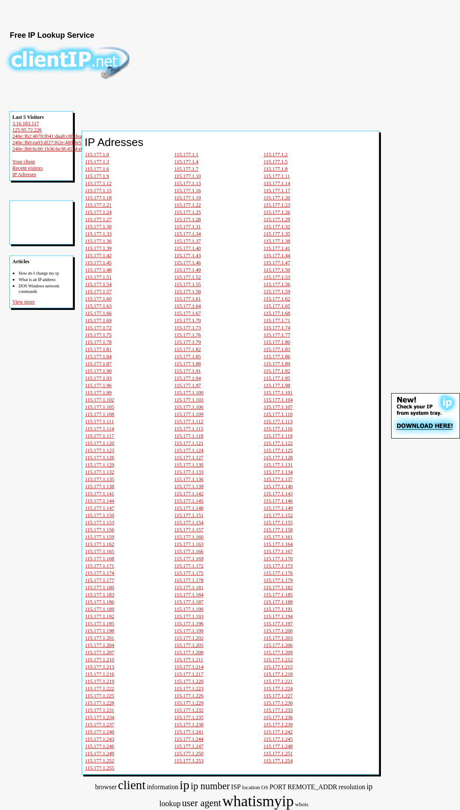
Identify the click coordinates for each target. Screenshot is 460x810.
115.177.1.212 (278, 660)
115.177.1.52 (187, 277)
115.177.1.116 (278, 429)
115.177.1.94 (187, 378)
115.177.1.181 (189, 588)
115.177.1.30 (98, 227)
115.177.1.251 (278, 754)
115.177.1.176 (278, 573)
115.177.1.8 (276, 169)
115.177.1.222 (99, 689)
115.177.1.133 (189, 472)
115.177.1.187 (189, 602)
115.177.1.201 (99, 638)
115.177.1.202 (189, 638)
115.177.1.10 (187, 176)
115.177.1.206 (278, 645)
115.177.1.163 (189, 544)
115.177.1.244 (189, 739)
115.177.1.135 (99, 479)
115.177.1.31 (187, 227)
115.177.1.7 (186, 169)
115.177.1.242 (278, 732)
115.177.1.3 (97, 162)
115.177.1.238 (189, 725)
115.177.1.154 (189, 523)
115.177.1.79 (187, 342)
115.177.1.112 (188, 422)
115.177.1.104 (278, 400)
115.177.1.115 (188, 429)
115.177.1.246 (99, 746)
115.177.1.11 (277, 176)
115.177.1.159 (99, 537)
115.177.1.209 (278, 652)
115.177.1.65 (277, 306)
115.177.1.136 (189, 479)
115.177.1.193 (189, 616)
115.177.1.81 (98, 349)
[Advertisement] (292, 60)
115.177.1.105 (99, 407)
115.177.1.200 (278, 631)
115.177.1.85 (187, 357)
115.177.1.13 (187, 183)
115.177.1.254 (278, 761)
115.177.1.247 (189, 746)
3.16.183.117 (25, 124)
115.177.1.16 (187, 191)
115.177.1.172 (189, 566)
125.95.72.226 (27, 130)
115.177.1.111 (99, 422)
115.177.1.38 (277, 241)
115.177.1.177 (99, 580)
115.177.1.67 (187, 313)
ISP (236, 786)
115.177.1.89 (277, 364)
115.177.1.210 (99, 660)
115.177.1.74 (277, 328)
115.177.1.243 (99, 739)
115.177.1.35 (277, 234)
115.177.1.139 (189, 486)
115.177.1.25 (187, 212)
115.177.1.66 (98, 313)
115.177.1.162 (99, 544)
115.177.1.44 (277, 256)
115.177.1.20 (277, 198)
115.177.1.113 (278, 422)
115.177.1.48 (98, 270)
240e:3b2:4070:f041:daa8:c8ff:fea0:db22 (54, 136)
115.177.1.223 (189, 689)
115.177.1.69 (98, 320)
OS (264, 787)
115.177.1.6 (97, 169)
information (162, 786)
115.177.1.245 (278, 739)
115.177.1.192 (99, 616)
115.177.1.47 (277, 263)
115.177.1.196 (189, 624)
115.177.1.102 (99, 400)
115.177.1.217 (189, 674)
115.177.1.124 (189, 450)
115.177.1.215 (278, 667)
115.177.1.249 (99, 754)
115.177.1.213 (99, 667)
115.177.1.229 (189, 703)
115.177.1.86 (277, 357)
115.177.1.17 (277, 191)
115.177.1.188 (278, 602)
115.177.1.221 (278, 681)
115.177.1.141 (99, 494)
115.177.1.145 (189, 501)
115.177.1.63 (98, 306)
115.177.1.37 (187, 241)
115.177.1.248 (278, 746)
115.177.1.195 (99, 624)
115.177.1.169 (189, 559)
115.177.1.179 (278, 580)
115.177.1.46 (187, 263)
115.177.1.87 (98, 364)
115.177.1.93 (98, 378)
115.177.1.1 (186, 155)
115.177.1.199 (189, 631)
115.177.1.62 (277, 299)
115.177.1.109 (189, 414)
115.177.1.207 (99, 652)
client (131, 785)
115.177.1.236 (278, 717)
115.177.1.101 (278, 393)
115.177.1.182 (278, 588)
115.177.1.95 (277, 378)
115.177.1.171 (99, 566)
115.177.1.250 (189, 754)
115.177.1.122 (278, 443)
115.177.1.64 (187, 306)
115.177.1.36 (98, 241)
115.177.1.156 (99, 530)
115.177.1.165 (99, 551)
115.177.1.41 (277, 248)
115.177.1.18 (98, 198)
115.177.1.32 (277, 227)
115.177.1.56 (277, 284)
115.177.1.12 (98, 183)
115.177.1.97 (187, 385)
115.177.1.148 (189, 508)
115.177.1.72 (98, 328)
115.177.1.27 (98, 219)
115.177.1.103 (189, 400)
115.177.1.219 (99, 681)
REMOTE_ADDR (312, 786)
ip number (210, 786)
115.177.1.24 (98, 212)
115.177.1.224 (278, 689)
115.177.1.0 (97, 155)
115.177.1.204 (99, 645)
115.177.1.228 (99, 703)
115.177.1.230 (278, 703)
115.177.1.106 (189, 407)
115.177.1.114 (99, 429)
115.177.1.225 (99, 696)
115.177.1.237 (99, 725)
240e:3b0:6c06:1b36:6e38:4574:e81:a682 (54, 149)
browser (106, 786)
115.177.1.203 (278, 638)
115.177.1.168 (99, 559)
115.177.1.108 (99, 414)
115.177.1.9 (97, 176)
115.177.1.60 (98, 299)
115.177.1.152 (278, 515)
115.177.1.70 (187, 320)
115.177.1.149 (278, 508)
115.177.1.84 (98, 357)
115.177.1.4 (186, 162)
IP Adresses (24, 174)
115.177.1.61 (187, 299)
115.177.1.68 (277, 313)
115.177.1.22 (187, 205)
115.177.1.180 (99, 588)
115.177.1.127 (189, 458)
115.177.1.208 (189, 652)
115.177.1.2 (276, 155)
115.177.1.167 (278, 551)
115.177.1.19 (187, 198)
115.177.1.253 (189, 761)
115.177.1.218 (278, 674)
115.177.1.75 (98, 335)
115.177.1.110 (278, 414)
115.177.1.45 (98, 263)
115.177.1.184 (189, 595)
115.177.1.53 (277, 277)
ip (185, 785)
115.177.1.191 (278, 609)
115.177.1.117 (99, 436)
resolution (351, 786)
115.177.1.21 (98, 205)
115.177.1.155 (278, 523)
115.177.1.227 (278, 696)
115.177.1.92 (277, 371)
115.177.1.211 (188, 660)
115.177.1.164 (278, 544)
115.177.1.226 (189, 696)
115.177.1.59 (277, 292)
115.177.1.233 (278, 710)
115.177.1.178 (189, 580)
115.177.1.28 (187, 219)
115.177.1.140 (278, 486)
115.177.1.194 (278, 616)
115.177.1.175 (189, 573)
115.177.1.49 (187, 270)
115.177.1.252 (99, 761)
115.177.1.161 (278, 537)
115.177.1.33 (98, 234)
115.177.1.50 (277, 270)
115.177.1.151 (189, 515)
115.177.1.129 (99, 465)
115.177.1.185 (278, 595)
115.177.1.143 (278, 494)
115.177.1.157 (189, 530)
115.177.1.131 (278, 465)
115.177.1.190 (189, 609)
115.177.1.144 (99, 501)
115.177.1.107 (278, 407)
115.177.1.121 (189, 443)
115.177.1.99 (98, 393)
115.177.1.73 (187, 328)
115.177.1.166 (189, 551)
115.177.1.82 (187, 349)
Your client (23, 162)
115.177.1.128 (278, 458)
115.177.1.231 (99, 710)
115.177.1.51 (98, 277)
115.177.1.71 (277, 320)
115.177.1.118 (188, 436)
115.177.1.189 (99, 609)
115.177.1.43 (187, 256)
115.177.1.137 (278, 479)
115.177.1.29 (277, 219)
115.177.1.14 (277, 183)
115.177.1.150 (99, 515)
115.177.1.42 (98, 256)
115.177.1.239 (278, 725)
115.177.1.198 (99, 631)
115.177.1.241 (189, 732)
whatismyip (258, 801)
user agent (201, 803)
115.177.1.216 (99, 674)
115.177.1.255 (99, 768)
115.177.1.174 (99, 573)
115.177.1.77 (277, 335)
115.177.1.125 (278, 450)
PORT (278, 786)
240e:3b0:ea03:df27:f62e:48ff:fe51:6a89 (53, 143)
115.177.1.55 (187, 284)
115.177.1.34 (187, 234)
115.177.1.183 (99, 595)
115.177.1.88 (187, 364)
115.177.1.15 (98, 191)
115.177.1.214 (189, 667)
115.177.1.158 (278, 530)
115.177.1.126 (99, 458)
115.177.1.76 (187, 335)
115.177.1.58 (187, 292)
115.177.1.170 (278, 559)
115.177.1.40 (187, 248)
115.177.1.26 (277, 212)
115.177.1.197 (278, 624)
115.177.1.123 (99, 450)
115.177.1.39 (98, 248)
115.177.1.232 (189, 710)
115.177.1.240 (99, 732)
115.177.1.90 (98, 371)
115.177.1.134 (278, 472)
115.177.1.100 (189, 393)
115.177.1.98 (277, 385)
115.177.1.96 (98, 385)
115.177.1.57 (98, 292)
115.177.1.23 (277, 205)
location (251, 787)
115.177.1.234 (99, 717)
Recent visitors (27, 168)
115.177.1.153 (99, 523)
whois (301, 804)
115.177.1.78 (98, 342)
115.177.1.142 (189, 494)
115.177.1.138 (99, 486)
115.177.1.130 (189, 465)
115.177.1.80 (277, 342)
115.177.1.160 (189, 537)
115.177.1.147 (99, 508)
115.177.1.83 (277, 349)
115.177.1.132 (99, 472)
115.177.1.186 (99, 602)
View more (23, 302)
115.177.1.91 (187, 371)
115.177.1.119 (278, 436)
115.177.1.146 (278, 501)
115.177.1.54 (98, 284)
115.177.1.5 (276, 162)
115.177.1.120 (99, 443)
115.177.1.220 (189, 681)
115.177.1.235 (189, 717)
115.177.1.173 (278, 566)
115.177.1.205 (189, 645)
